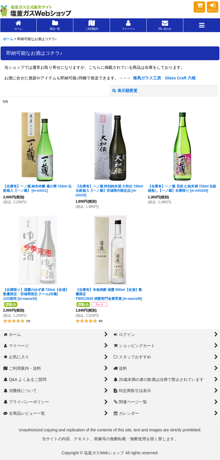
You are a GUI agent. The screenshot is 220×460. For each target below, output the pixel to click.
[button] (201, 25)
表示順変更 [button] (125, 90)
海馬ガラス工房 (147, 78)
